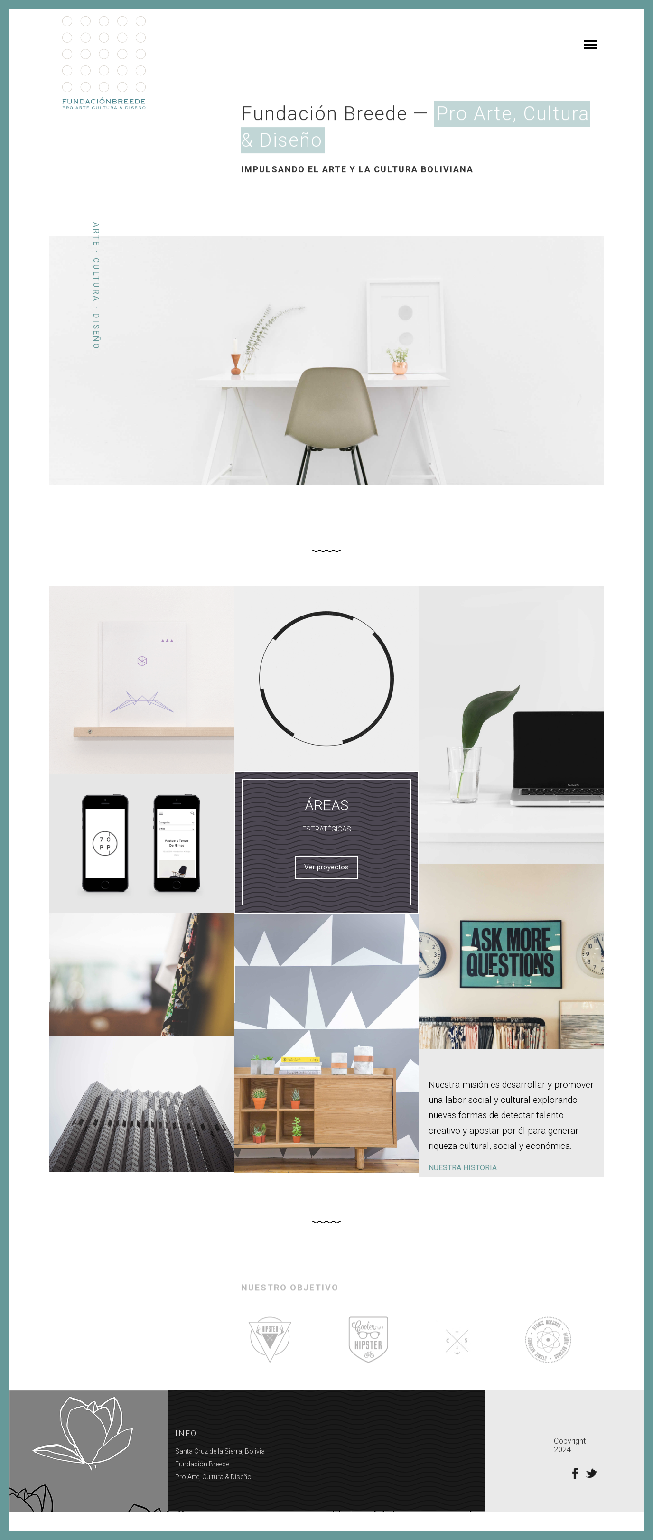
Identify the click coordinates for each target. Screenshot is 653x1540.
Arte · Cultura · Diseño (96, 305)
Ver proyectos (326, 886)
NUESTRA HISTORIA (463, 1186)
